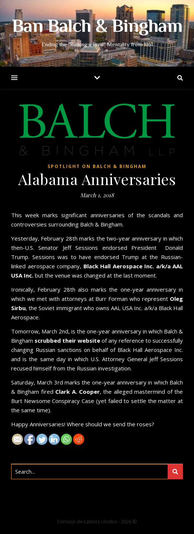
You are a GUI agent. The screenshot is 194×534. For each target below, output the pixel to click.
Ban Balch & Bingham (97, 27)
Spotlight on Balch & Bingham (97, 166)
